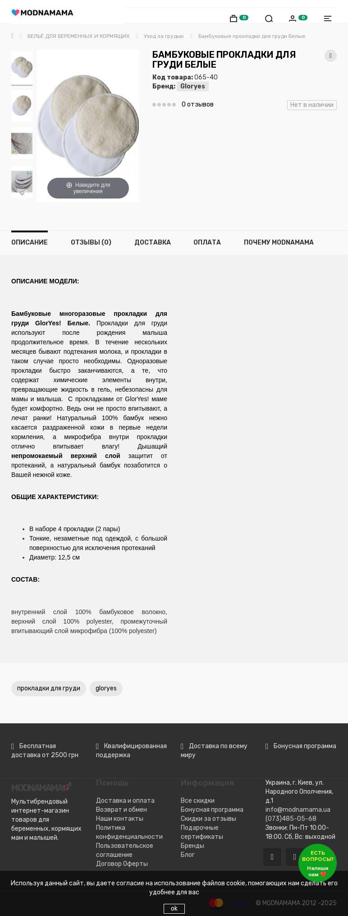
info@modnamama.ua (298, 810)
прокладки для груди (48, 688)
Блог (188, 855)
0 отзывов (198, 104)
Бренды (192, 846)
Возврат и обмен (121, 810)
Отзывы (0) (91, 242)
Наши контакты (119, 819)
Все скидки (198, 801)
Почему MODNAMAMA (279, 242)
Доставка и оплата (125, 801)
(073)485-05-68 (291, 819)
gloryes (106, 688)
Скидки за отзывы (208, 819)
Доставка (152, 242)
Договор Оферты (122, 864)
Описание (29, 242)
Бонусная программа (212, 810)
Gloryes (192, 86)
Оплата (207, 242)
